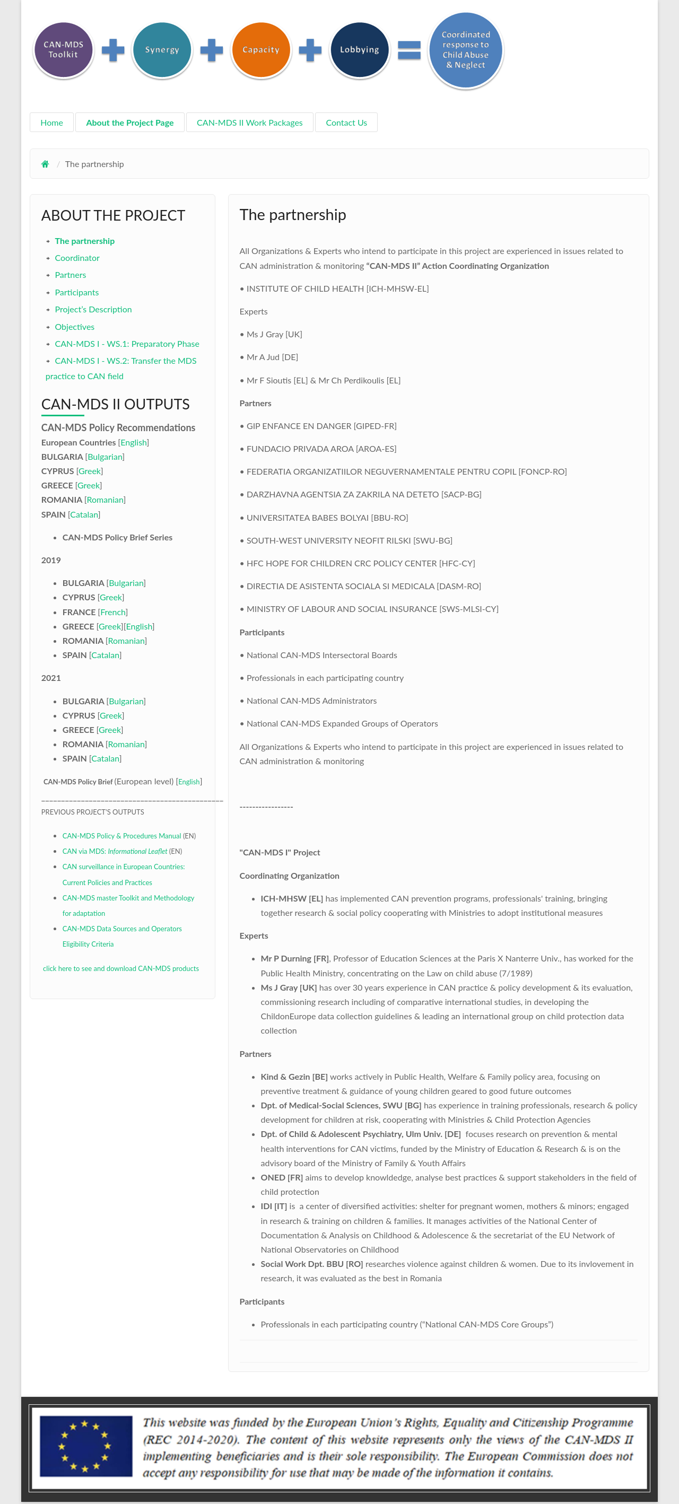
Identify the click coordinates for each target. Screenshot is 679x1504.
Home (51, 122)
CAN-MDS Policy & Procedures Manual (122, 836)
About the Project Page (129, 122)
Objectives (74, 326)
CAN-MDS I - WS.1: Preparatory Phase (127, 343)
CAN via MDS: (116, 851)
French (112, 612)
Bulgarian (105, 456)
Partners (70, 274)
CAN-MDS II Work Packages (250, 122)
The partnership (85, 240)
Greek (90, 471)
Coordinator (77, 257)
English (133, 442)
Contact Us (346, 122)
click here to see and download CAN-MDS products (120, 968)
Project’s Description (93, 309)
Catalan (84, 514)
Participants (77, 292)
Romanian (105, 499)
